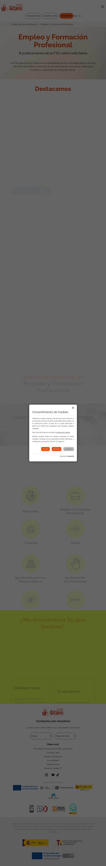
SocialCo (71, 456)
